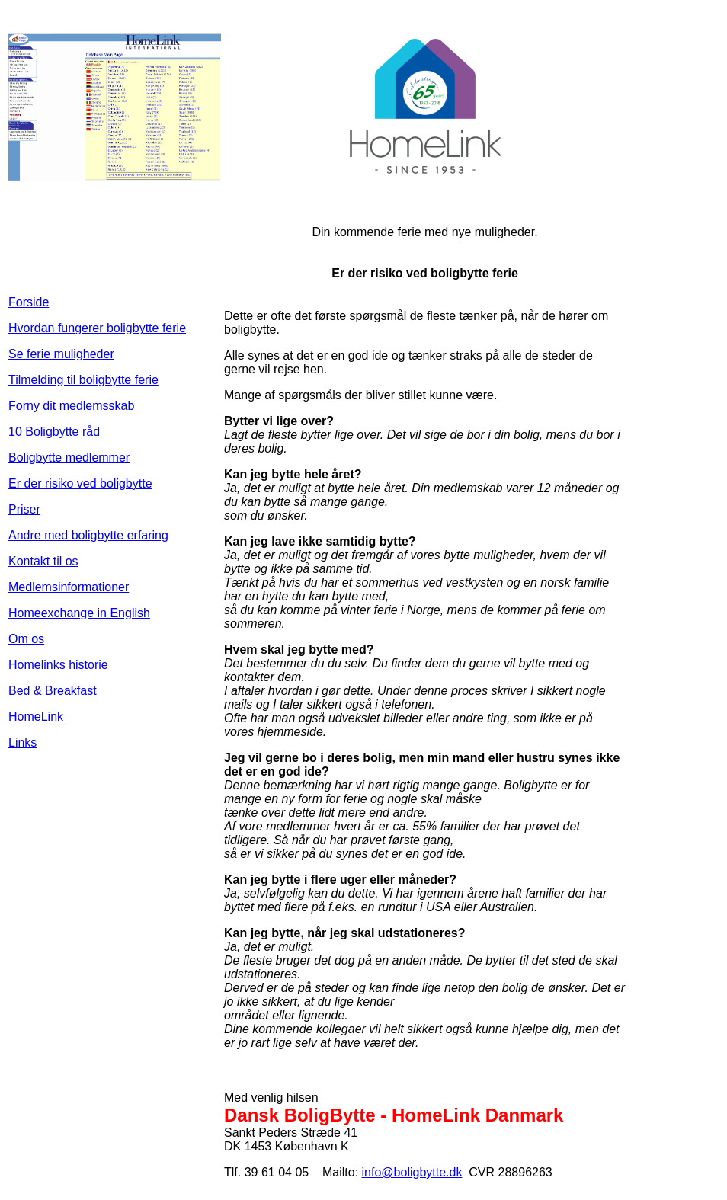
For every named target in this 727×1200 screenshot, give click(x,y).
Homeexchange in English (79, 612)
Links (22, 742)
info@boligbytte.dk (412, 1172)
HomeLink (35, 716)
